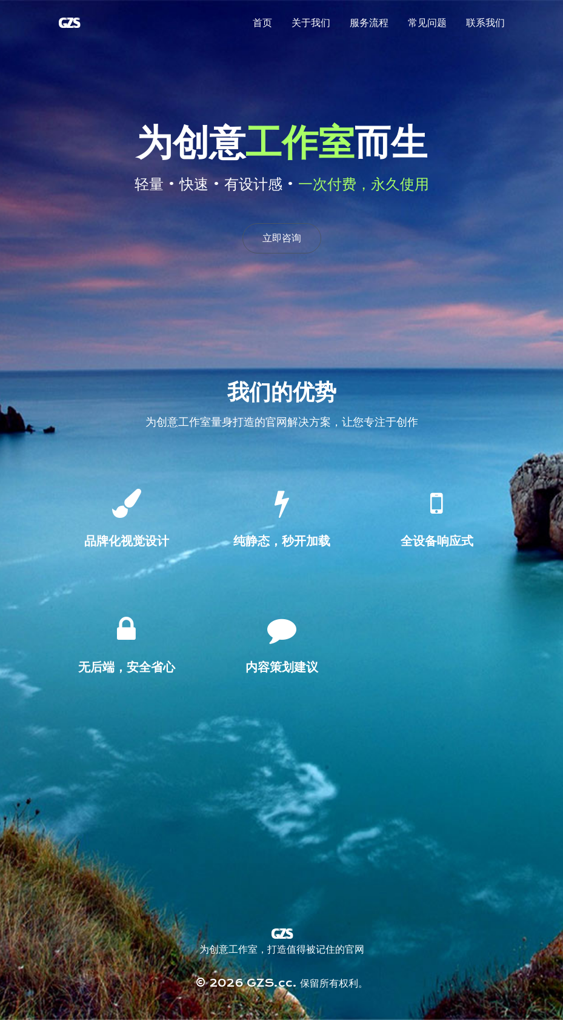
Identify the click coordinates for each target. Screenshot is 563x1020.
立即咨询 (281, 238)
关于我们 (310, 22)
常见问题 (427, 22)
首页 (262, 22)
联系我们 (485, 22)
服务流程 (369, 22)
